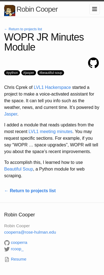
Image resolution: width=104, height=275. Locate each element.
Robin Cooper (36, 9)
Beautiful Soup (18, 169)
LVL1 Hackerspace (52, 87)
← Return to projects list (23, 29)
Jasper (10, 114)
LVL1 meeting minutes (50, 131)
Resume (15, 259)
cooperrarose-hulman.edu (30, 232)
